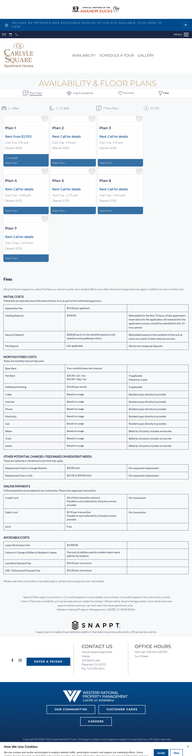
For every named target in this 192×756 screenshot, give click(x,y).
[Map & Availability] (80, 93)
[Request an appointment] (10, 34)
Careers (96, 721)
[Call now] (17, 34)
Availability (84, 55)
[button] (185, 24)
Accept (161, 745)
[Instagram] (20, 661)
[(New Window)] (96, 625)
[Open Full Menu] (181, 34)
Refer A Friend (48, 661)
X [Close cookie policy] (188, 738)
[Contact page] (4, 34)
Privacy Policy (71, 751)
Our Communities (71, 709)
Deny (176, 745)
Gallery (146, 55)
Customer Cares (122, 709)
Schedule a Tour (117, 55)
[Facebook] (12, 661)
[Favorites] (126, 93)
